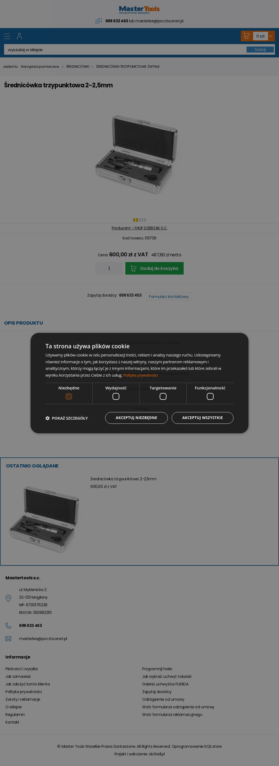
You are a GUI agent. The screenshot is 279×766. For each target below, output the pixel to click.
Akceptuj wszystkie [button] (202, 417)
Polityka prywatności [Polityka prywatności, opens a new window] (141, 375)
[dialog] (139, 383)
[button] (67, 418)
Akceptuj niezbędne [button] (134, 417)
